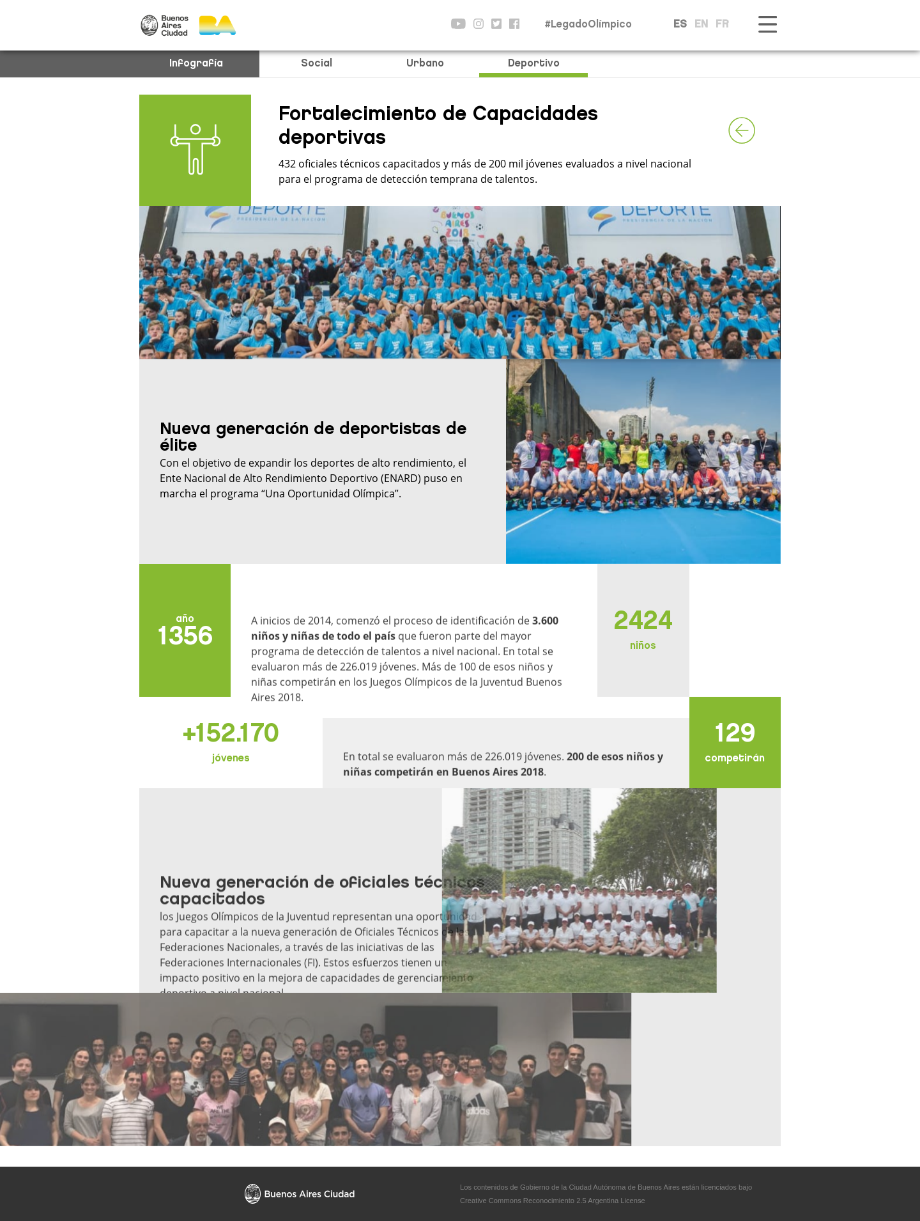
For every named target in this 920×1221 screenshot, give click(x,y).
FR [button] (722, 24)
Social (316, 63)
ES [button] (680, 24)
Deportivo (534, 63)
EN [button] (701, 24)
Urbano (425, 63)
